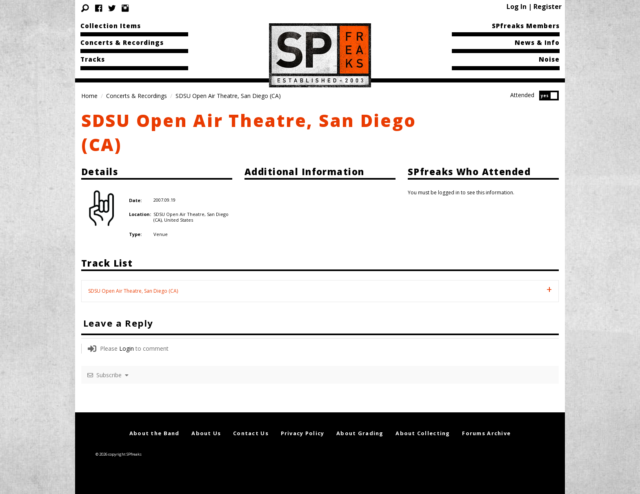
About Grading (360, 433)
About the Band (154, 433)
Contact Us (251, 433)
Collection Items (110, 26)
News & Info (537, 42)
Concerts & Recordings (122, 42)
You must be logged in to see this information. (461, 192)
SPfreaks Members (526, 26)
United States (178, 220)
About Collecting (423, 433)
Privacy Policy (302, 433)
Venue (160, 234)
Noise (549, 59)
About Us (206, 433)
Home (89, 96)
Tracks (92, 59)
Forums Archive (486, 433)
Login (126, 348)
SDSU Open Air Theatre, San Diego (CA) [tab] (133, 290)
